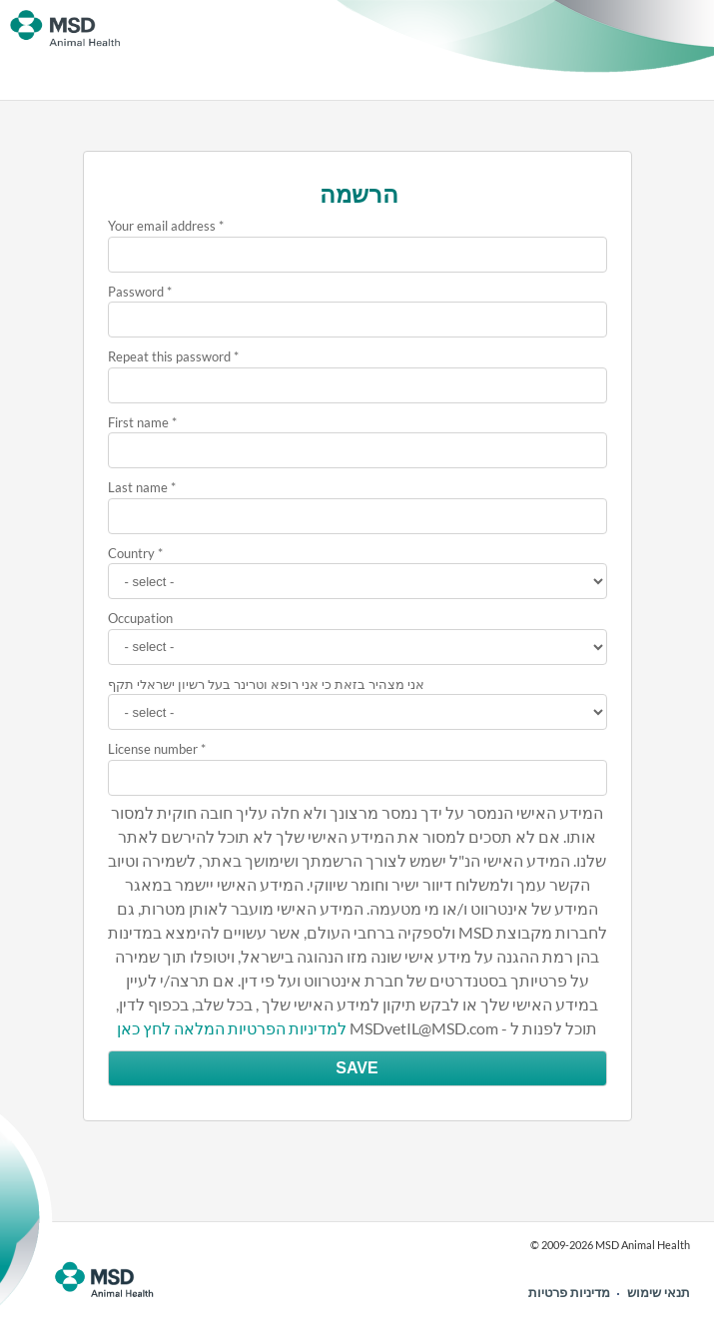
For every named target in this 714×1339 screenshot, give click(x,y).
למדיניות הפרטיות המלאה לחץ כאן (232, 1027)
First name (138, 422)
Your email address (162, 226)
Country (131, 553)
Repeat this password (169, 356)
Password (136, 292)
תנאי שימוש (658, 1292)
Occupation (140, 618)
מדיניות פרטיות (569, 1292)
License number (153, 749)
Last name (138, 487)
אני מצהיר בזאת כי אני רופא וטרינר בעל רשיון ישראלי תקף (266, 684)
